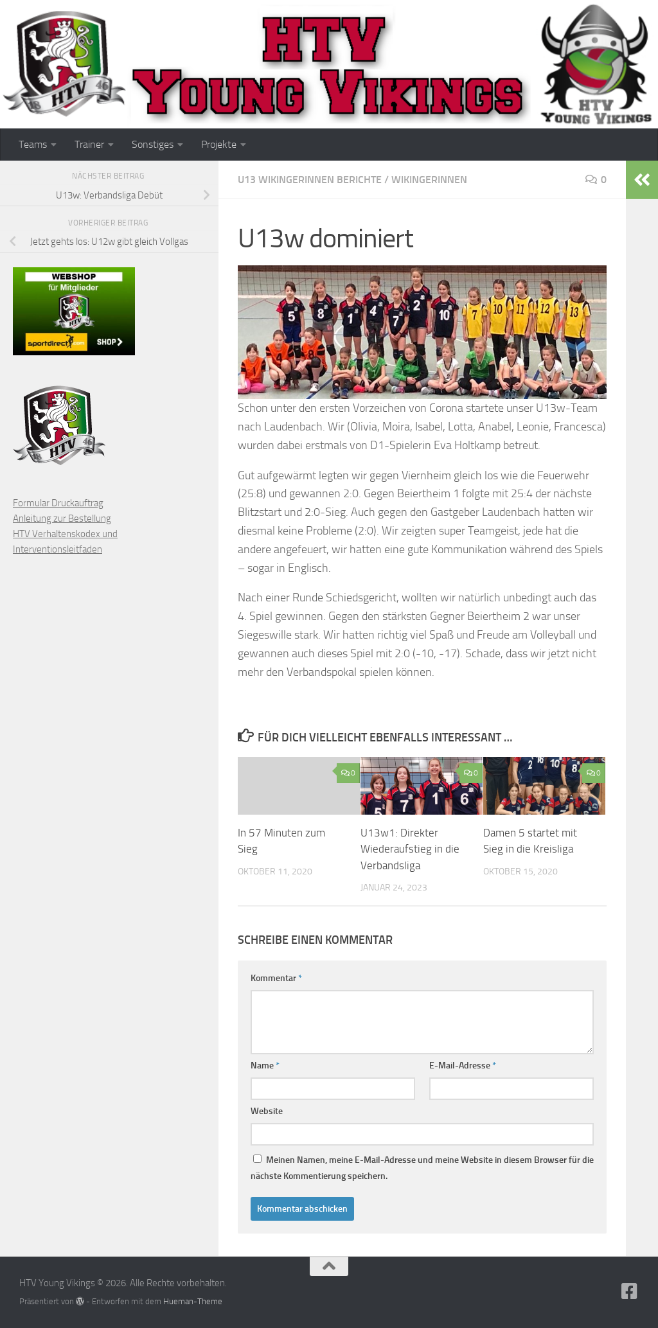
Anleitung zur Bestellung (62, 518)
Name (265, 1065)
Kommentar (276, 978)
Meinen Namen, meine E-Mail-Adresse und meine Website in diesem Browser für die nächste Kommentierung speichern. (422, 1168)
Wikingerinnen (429, 179)
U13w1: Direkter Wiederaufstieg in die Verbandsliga (409, 849)
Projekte (218, 144)
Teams (33, 144)
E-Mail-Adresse (462, 1065)
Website (267, 1111)
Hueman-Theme (192, 1301)
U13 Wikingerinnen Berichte (310, 179)
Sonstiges (152, 144)
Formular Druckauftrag (58, 503)
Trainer (89, 144)
